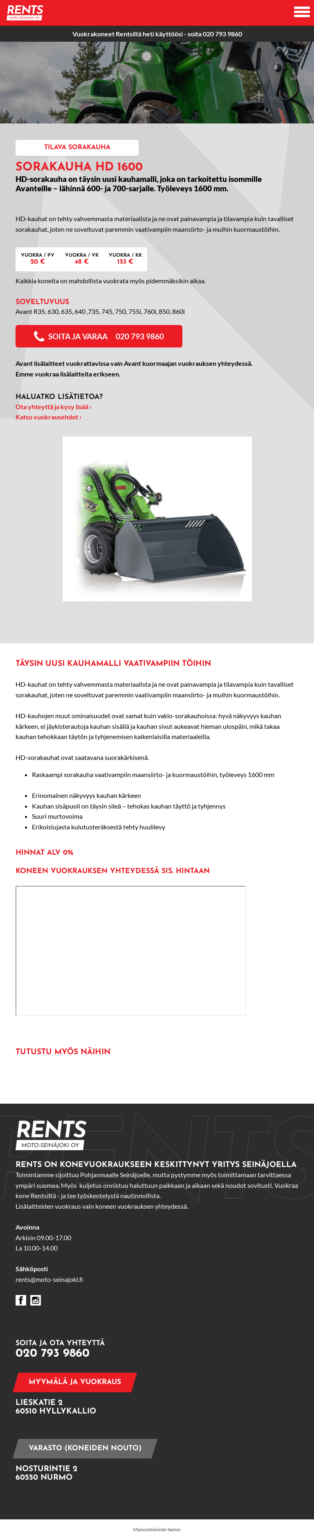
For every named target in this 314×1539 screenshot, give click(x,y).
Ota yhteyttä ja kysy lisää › (54, 406)
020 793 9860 (222, 34)
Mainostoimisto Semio (157, 1529)
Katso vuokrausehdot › (48, 417)
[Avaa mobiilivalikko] (302, 13)
